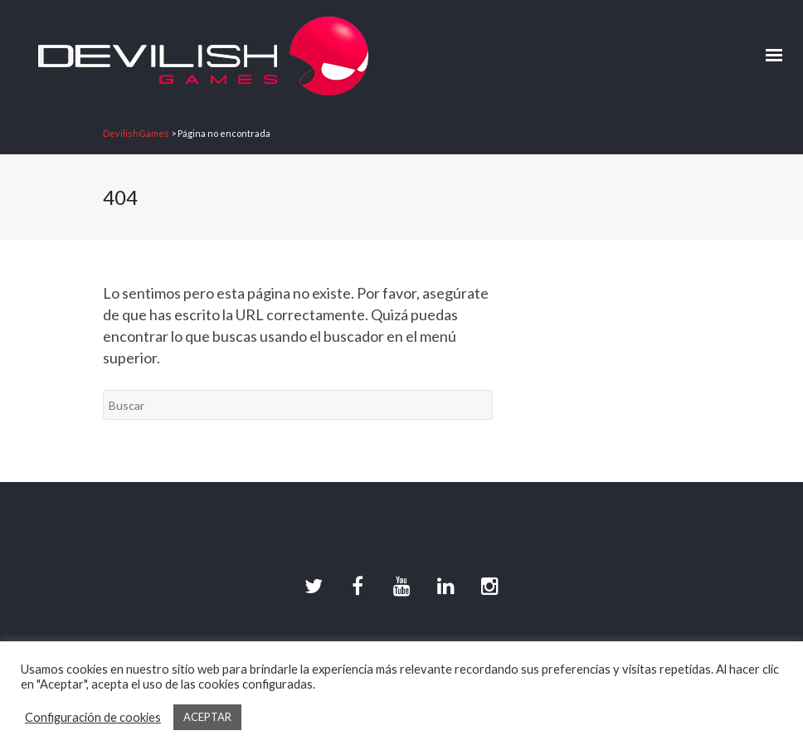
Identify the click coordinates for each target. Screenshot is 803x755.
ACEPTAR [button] (207, 716)
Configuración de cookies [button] (93, 717)
